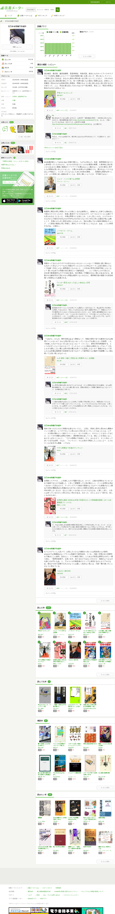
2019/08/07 (73, 110)
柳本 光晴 (40, 747)
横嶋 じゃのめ (61, 505)
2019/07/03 (73, 300)
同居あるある (5, 168)
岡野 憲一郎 (41, 776)
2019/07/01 (73, 377)
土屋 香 (70, 821)
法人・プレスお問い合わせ (51, 884)
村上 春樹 (40, 708)
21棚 (13, 100)
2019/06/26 (73, 588)
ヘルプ (30, 884)
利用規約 (58, 877)
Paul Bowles (56, 776)
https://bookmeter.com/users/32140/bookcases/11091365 (71, 124)
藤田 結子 (60, 285)
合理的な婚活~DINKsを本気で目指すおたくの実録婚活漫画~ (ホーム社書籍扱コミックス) (84, 501)
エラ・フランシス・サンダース (105, 850)
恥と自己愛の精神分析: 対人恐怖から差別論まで (44, 774)
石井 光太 (56, 708)
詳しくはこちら (9, 182)
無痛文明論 (102, 817)
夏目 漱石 (86, 747)
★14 (57, 517)
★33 (57, 377)
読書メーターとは (33, 877)
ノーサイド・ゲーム (64, 231)
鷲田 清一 (40, 850)
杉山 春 (59, 361)
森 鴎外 (101, 747)
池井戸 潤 (60, 233)
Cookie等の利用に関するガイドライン (66, 881)
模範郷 (40, 817)
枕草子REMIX (87, 846)
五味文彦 (70, 850)
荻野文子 (55, 747)
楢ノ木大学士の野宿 (58, 846)
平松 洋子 (86, 776)
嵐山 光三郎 (102, 776)
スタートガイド (47, 877)
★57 (57, 248)
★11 (65, 393)
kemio (59, 450)
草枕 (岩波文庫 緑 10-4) (90, 743)
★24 (57, 196)
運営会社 (30, 881)
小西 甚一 (56, 821)
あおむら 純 (86, 663)
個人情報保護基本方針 (44, 881)
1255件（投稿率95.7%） (20, 96)
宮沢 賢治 (56, 850)
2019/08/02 (73, 248)
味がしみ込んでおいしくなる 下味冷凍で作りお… (89, 819)
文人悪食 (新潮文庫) (104, 773)
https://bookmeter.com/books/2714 (85, 120)
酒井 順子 (60, 95)
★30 (57, 588)
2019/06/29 (73, 517)
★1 (65, 128)
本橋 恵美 (71, 747)
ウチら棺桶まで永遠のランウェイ (70, 448)
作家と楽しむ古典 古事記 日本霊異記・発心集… (89, 706)
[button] (58, 9)
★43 (57, 110)
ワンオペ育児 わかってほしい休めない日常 (73, 283)
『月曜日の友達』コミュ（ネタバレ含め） (15, 161)
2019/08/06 (73, 196)
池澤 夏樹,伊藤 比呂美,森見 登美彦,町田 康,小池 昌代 (90, 708)
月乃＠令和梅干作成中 (52, 70)
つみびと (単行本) (64, 571)
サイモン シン (72, 776)
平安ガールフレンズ (64, 93)
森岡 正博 (101, 821)
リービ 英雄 (41, 821)
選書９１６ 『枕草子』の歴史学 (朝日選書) (74, 848)
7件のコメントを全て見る (53, 147)
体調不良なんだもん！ (8, 165)
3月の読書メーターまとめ (17, 51)
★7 (65, 535)
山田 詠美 (60, 573)
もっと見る (87, 56)
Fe (53, 115)
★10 (65, 322)
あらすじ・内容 (75, 99)
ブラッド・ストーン (63, 181)
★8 (65, 412)
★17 (57, 465)
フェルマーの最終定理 (74, 773)
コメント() (63, 110)
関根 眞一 (71, 708)
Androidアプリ (32, 888)
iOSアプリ (43, 888)
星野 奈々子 (86, 821)
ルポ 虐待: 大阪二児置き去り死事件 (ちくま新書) (75, 358)
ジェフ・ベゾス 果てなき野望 (68, 179)
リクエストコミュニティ (71, 884)
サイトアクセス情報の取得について (92, 881)
